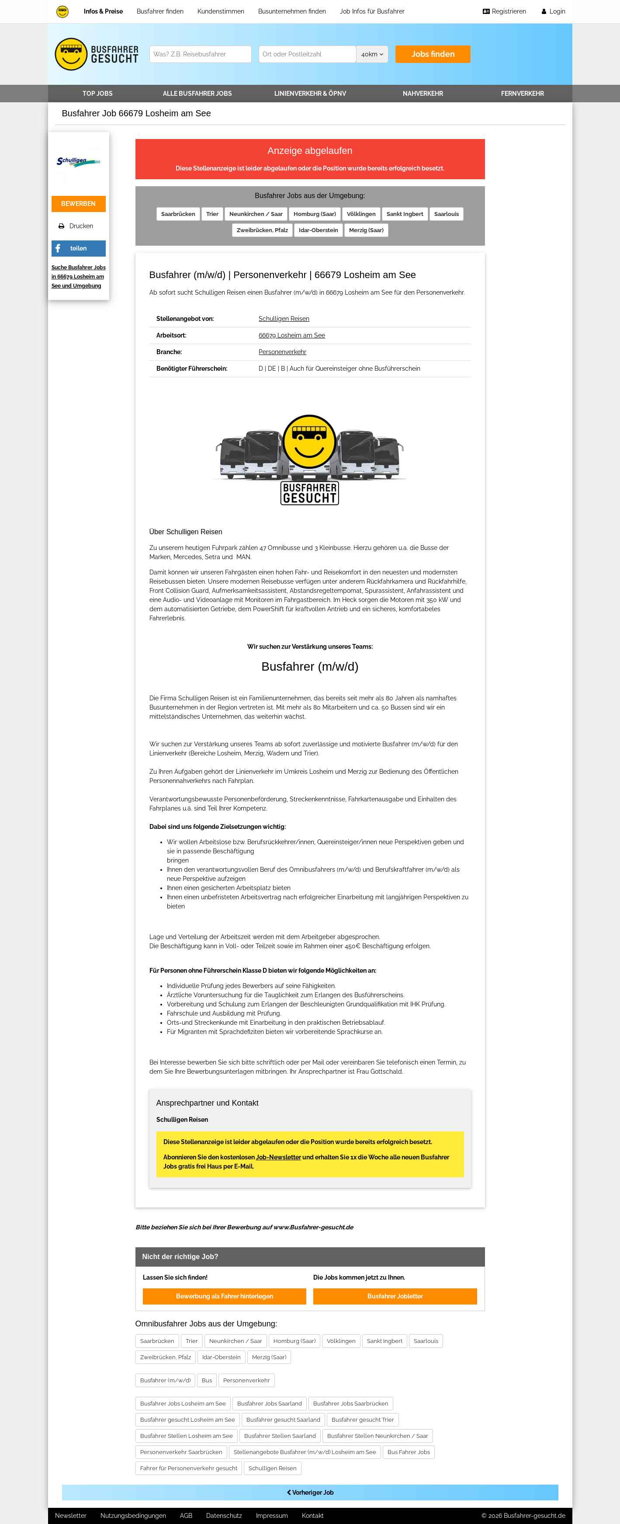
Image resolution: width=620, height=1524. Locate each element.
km (372, 54)
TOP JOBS (98, 93)
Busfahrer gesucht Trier (363, 1419)
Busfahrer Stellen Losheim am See (186, 1436)
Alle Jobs (197, 93)
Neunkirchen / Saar (256, 214)
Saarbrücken (178, 214)
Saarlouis (446, 214)
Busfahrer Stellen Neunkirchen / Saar (377, 1436)
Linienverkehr (310, 93)
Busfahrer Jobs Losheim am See (183, 1403)
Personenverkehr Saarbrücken (181, 1452)
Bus (207, 1380)
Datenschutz (224, 1515)
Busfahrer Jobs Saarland (269, 1403)
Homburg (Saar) (315, 214)
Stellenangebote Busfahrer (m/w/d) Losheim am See (305, 1452)
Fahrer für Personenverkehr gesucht (188, 1468)
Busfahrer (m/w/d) (165, 1380)
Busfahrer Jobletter (395, 1296)
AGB (186, 1515)
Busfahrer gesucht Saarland (283, 1419)
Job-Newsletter (278, 1157)
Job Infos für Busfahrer (372, 11)
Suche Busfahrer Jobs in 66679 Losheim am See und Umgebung (79, 276)
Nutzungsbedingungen (133, 1515)
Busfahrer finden (160, 11)
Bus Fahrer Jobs (409, 1452)
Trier (212, 214)
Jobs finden (433, 54)
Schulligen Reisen (284, 318)
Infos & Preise (103, 11)
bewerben (78, 203)
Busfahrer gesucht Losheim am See (187, 1419)
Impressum (272, 1515)
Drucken (76, 226)
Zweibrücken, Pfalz (262, 230)
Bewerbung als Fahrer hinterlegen (224, 1296)
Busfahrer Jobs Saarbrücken (350, 1403)
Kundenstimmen (220, 11)
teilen (78, 248)
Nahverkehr (423, 93)
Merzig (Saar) (366, 230)
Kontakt (313, 1515)
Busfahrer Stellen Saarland (280, 1436)
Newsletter (71, 1515)
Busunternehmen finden (292, 11)
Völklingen (361, 214)
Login (552, 11)
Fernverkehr (522, 93)
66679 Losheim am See (292, 335)
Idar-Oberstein (318, 230)
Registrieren (504, 11)
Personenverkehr (282, 351)
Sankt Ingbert (405, 214)
